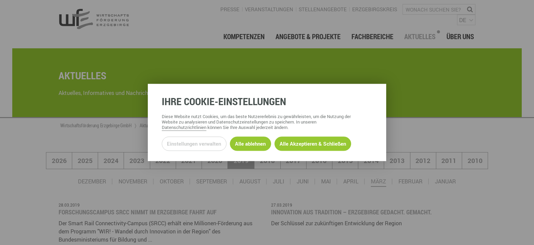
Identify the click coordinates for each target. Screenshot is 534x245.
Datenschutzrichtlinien (184, 128)
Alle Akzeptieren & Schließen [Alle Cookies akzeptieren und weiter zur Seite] (313, 143)
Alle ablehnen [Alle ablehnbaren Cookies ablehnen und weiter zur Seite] (250, 143)
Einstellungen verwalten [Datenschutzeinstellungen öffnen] (194, 143)
